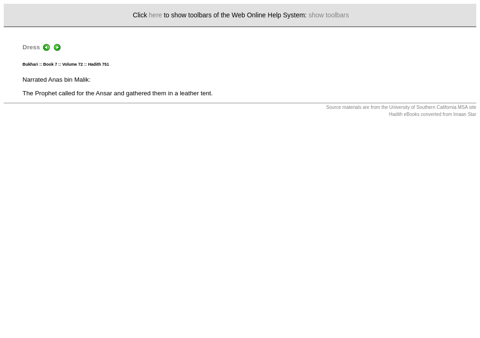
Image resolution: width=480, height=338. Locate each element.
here (155, 15)
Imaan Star (464, 114)
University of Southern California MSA (428, 107)
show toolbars (328, 15)
